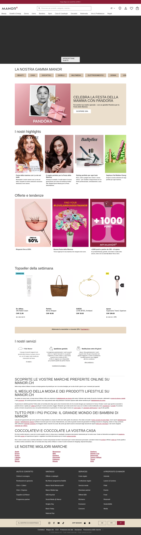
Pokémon (56, 459)
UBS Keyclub (50, 495)
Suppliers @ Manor (23, 495)
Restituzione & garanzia (24, 481)
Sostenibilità (108, 504)
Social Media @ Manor (53, 499)
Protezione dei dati (66, 530)
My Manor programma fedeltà (56, 481)
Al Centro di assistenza (28, 523)
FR (111, 523)
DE (102, 523)
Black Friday (50, 508)
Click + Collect (21, 485)
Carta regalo (82, 476)
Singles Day (50, 504)
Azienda (106, 476)
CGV (57, 530)
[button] (5, 14)
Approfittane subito (69, 59)
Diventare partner (84, 490)
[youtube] (59, 523)
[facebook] (54, 523)
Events (106, 490)
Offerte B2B (82, 495)
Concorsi (81, 508)
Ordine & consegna (23, 476)
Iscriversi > (85, 329)
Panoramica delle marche (92, 530)
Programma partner (23, 499)
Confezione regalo (84, 481)
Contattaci (41, 530)
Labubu (17, 457)
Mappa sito (50, 530)
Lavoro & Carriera (110, 481)
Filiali (105, 485)
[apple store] (85, 523)
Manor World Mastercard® (55, 485)
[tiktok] (63, 523)
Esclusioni (81, 504)
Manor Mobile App (52, 490)
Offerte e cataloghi (52, 476)
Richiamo (81, 499)
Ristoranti (107, 499)
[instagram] (49, 523)
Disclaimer (78, 530)
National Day (50, 513)
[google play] (89, 523)
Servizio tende (83, 485)
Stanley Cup (94, 453)
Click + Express (21, 490)
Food (105, 495)
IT (113, 8)
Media (106, 508)
